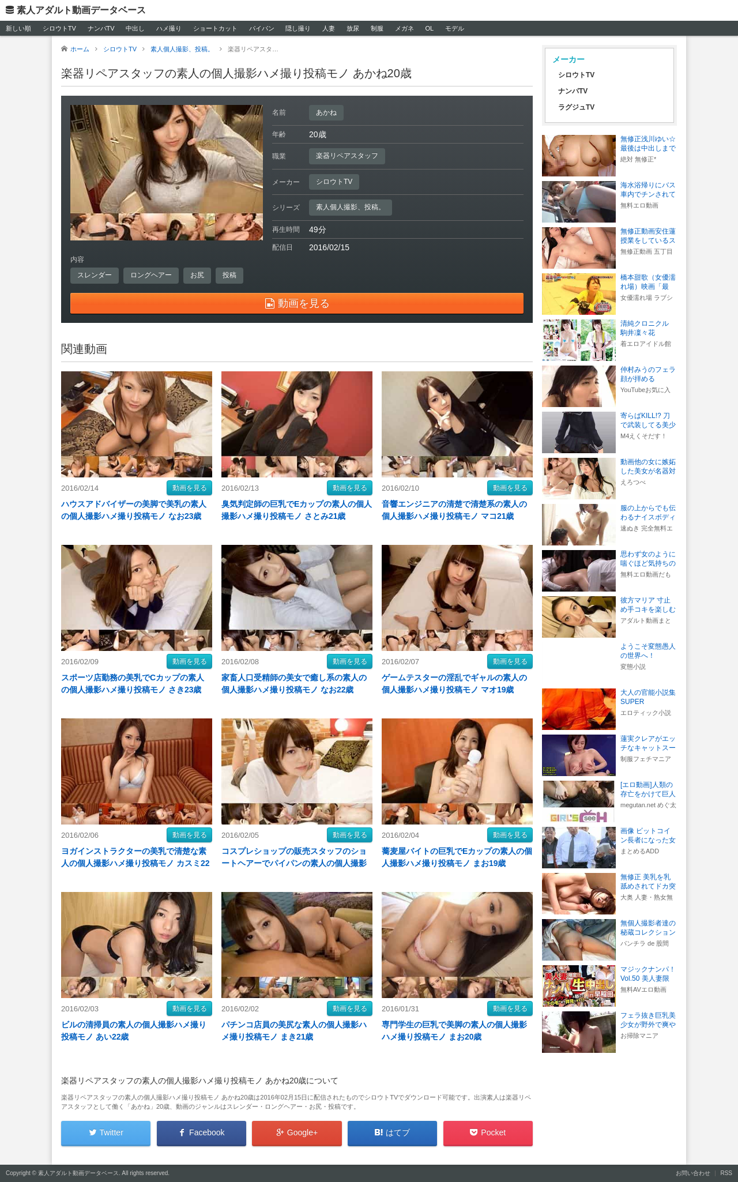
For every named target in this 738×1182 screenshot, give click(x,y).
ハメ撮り (169, 28)
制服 (377, 28)
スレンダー (94, 275)
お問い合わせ (693, 1173)
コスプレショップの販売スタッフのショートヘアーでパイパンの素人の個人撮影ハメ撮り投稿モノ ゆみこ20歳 (294, 863)
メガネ (404, 28)
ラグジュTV (576, 107)
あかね (326, 112)
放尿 (353, 28)
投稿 (229, 275)
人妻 (328, 28)
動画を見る (189, 488)
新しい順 (18, 28)
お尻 (197, 275)
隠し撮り (298, 28)
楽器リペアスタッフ (347, 156)
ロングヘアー (151, 275)
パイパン (261, 28)
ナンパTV (101, 28)
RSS (726, 1173)
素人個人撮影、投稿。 (350, 207)
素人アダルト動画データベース (81, 10)
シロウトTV (59, 28)
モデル (454, 28)
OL (429, 28)
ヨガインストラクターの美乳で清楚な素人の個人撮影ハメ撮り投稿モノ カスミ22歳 (135, 863)
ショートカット (215, 28)
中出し (135, 28)
